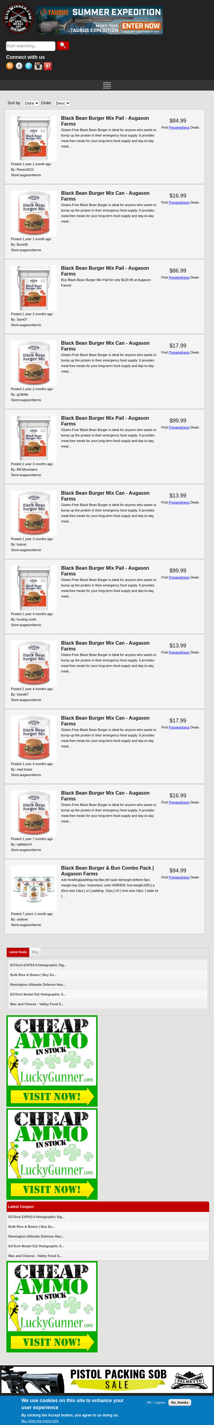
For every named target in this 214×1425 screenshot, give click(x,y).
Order (46, 103)
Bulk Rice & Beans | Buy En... (33, 975)
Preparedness (179, 127)
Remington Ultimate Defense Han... (38, 984)
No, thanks (179, 1402)
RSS (11, 66)
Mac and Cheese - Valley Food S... (37, 1004)
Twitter (29, 66)
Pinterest (48, 66)
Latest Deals (19, 951)
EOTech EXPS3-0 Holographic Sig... (38, 965)
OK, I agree (156, 1403)
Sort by (14, 103)
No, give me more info (39, 1421)
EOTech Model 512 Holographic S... (38, 994)
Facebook (20, 66)
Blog (35, 952)
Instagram (39, 66)
